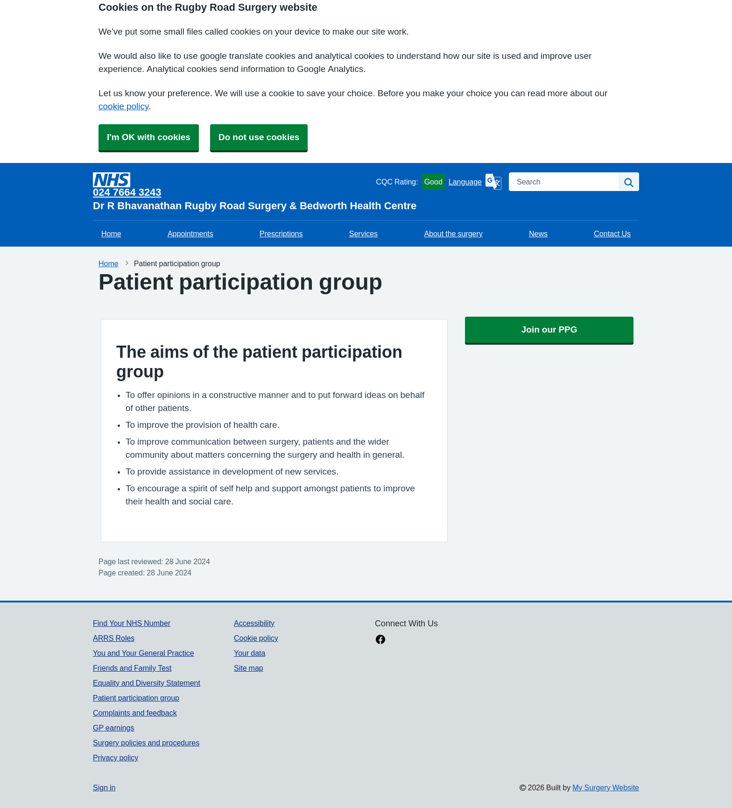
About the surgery (453, 233)
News (538, 233)
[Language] (475, 181)
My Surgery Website (605, 787)
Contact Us (612, 233)
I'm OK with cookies (148, 137)
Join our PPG (549, 329)
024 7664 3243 (127, 192)
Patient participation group (136, 698)
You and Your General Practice (143, 653)
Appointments (190, 233)
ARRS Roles (113, 638)
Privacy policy (115, 757)
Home (111, 233)
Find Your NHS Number (131, 623)
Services (363, 233)
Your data (249, 653)
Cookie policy (256, 638)
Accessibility (254, 623)
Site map (248, 668)
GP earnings (113, 727)
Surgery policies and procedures (146, 742)
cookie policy (123, 106)
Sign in (104, 787)
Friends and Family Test (132, 668)
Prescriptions (281, 233)
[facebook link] (380, 640)
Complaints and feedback (135, 712)
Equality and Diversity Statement (146, 683)
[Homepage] (232, 179)
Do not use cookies (258, 137)
